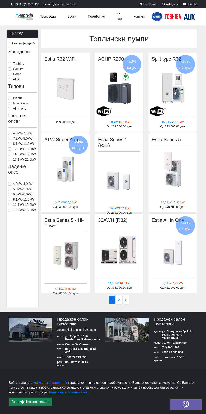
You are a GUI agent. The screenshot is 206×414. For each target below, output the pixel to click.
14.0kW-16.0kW (24, 154)
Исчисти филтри (23, 43)
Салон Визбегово (77, 344)
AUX (16, 79)
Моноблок (20, 103)
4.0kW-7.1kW (22, 133)
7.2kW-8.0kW (22, 138)
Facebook (147, 4)
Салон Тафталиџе (174, 343)
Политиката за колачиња (67, 392)
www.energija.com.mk (50, 382)
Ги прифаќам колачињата (30, 402)
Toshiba (18, 63)
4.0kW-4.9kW (22, 184)
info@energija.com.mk (60, 4)
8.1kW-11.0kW (23, 199)
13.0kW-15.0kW (24, 210)
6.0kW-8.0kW (22, 194)
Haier (17, 74)
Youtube (190, 4)
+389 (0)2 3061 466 (25, 4)
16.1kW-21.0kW (24, 159)
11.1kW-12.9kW (24, 204)
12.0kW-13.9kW (24, 149)
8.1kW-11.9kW (23, 143)
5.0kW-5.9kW (22, 189)
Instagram (170, 4)
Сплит (17, 98)
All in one (19, 108)
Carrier (18, 69)
